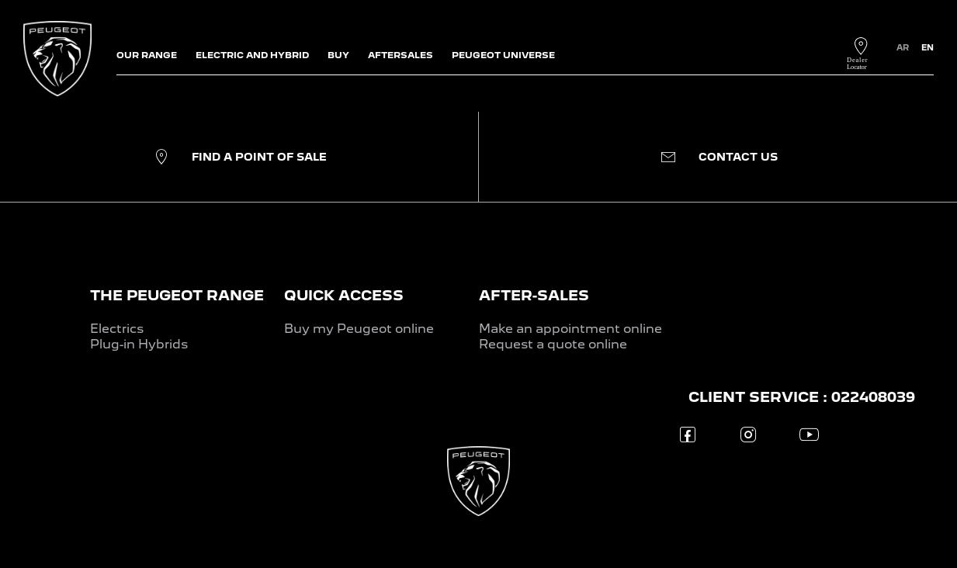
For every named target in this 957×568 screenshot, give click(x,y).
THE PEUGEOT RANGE (177, 295)
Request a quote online (553, 344)
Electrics (117, 328)
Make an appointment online (570, 328)
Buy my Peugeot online (359, 328)
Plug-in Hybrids (139, 344)
